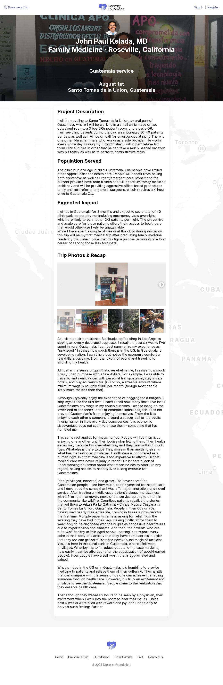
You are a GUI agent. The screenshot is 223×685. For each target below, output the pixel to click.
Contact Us (155, 657)
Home (59, 657)
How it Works (123, 657)
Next (160, 284)
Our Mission (101, 657)
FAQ (140, 657)
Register (213, 7)
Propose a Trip (78, 657)
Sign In (198, 7)
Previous (60, 284)
